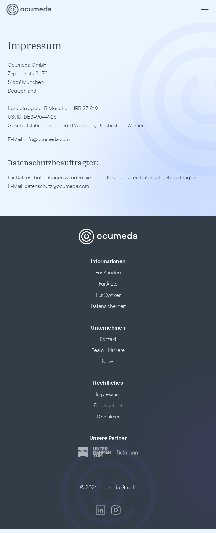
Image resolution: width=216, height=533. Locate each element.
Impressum (108, 394)
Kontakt (108, 338)
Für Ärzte (108, 283)
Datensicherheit (108, 306)
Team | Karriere (108, 350)
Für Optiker (108, 294)
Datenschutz (108, 405)
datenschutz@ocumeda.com (57, 186)
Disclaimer (108, 416)
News (108, 361)
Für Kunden (108, 272)
